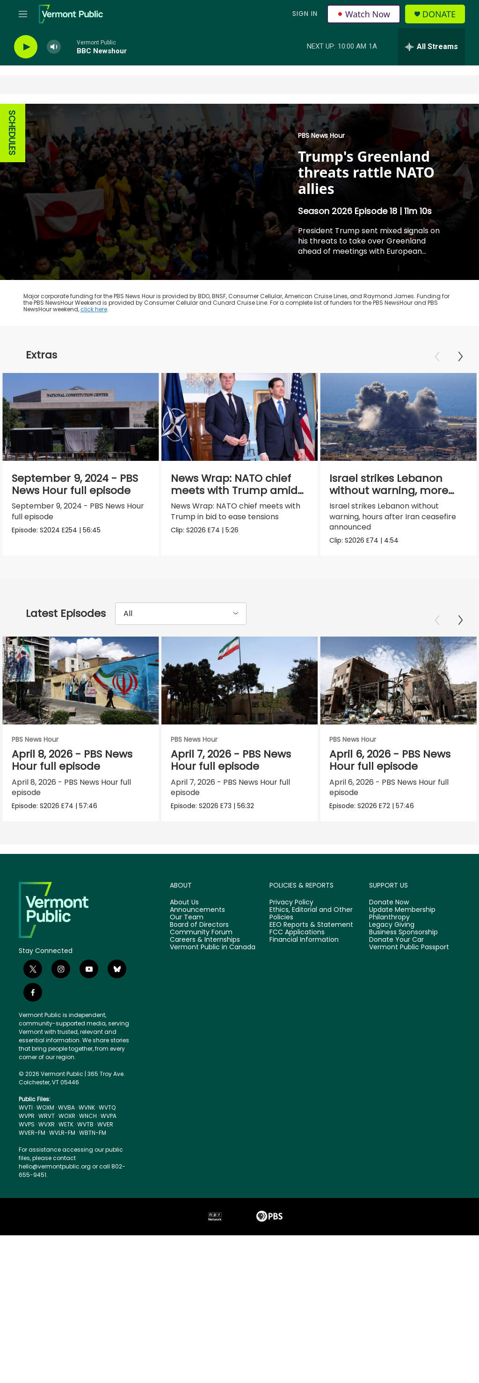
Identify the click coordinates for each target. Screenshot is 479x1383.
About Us (184, 903)
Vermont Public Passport (409, 948)
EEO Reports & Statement (311, 925)
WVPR (27, 1116)
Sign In (305, 13)
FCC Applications (297, 933)
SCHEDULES (12, 133)
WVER (105, 1125)
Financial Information (304, 940)
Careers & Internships (205, 940)
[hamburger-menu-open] (23, 14)
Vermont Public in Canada (212, 948)
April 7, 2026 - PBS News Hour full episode (243, 760)
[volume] (54, 46)
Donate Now (389, 903)
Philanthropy (389, 918)
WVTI (26, 1108)
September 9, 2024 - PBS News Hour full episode (75, 484)
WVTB (85, 1125)
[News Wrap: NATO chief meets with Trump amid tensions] (240, 417)
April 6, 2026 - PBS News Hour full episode (402, 760)
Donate (439, 14)
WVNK (87, 1108)
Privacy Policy (291, 903)
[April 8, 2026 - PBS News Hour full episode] (80, 680)
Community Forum (201, 933)
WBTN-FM (92, 1133)
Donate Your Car (396, 940)
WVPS (27, 1125)
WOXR (66, 1116)
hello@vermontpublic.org (55, 1167)
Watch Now (363, 14)
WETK (65, 1125)
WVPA (108, 1116)
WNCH (88, 1116)
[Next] (460, 356)
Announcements (197, 910)
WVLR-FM (62, 1133)
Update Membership (402, 910)
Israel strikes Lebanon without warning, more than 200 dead (387, 490)
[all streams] (431, 46)
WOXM (45, 1108)
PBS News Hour (321, 135)
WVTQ (107, 1108)
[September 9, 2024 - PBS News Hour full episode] (80, 417)
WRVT (46, 1116)
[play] (25, 47)
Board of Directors (199, 925)
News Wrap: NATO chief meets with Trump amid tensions (234, 490)
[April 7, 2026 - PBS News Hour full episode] (252, 680)
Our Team (186, 918)
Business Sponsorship (403, 933)
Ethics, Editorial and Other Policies (311, 914)
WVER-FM (32, 1133)
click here (93, 309)
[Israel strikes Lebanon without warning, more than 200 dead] (397, 417)
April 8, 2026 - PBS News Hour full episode (72, 760)
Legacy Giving (391, 925)
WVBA (66, 1108)
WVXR (46, 1125)
